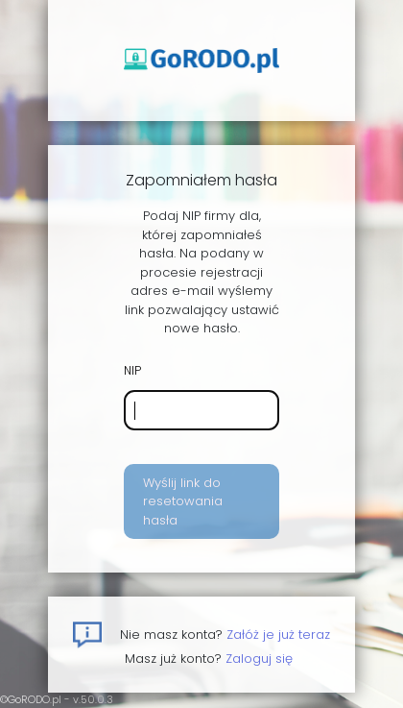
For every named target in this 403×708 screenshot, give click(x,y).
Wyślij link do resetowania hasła (183, 501)
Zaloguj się (259, 658)
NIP (132, 370)
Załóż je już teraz (278, 634)
